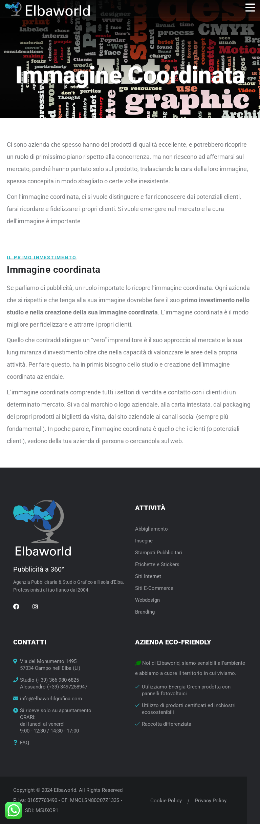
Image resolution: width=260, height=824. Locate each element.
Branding (145, 612)
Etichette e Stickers (157, 564)
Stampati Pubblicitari (158, 553)
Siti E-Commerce (154, 588)
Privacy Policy (210, 801)
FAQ (24, 742)
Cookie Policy (166, 801)
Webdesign (147, 600)
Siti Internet (148, 576)
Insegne (144, 541)
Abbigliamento (151, 529)
